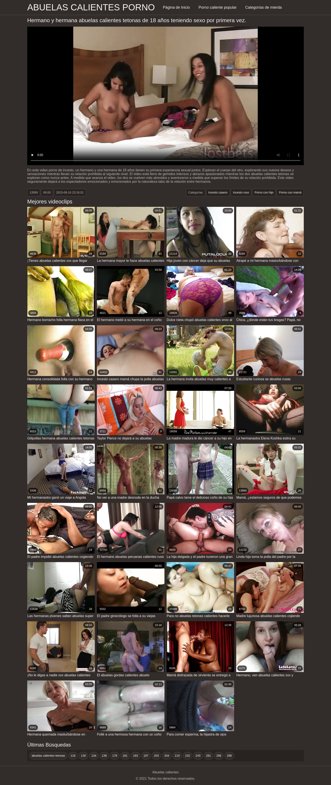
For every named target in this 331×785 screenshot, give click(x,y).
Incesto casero (218, 192)
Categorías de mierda (263, 7)
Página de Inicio (176, 7)
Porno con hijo (264, 192)
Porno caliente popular (218, 7)
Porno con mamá (290, 192)
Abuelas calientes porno (91, 7)
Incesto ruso (241, 192)
